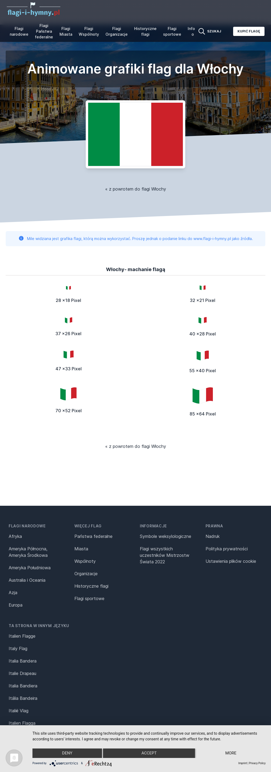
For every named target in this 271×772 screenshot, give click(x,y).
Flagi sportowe (172, 31)
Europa (15, 605)
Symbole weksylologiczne (165, 536)
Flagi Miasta (66, 31)
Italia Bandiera (23, 685)
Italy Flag (18, 648)
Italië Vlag (18, 710)
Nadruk (213, 536)
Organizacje (86, 573)
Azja (13, 592)
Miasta (81, 548)
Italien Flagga (22, 723)
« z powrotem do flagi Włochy (135, 189)
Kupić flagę (248, 31)
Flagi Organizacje (116, 31)
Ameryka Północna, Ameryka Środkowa (28, 552)
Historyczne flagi (145, 31)
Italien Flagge (22, 636)
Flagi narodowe (19, 31)
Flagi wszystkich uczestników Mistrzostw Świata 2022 (164, 555)
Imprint (242, 763)
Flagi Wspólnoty (89, 31)
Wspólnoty (85, 561)
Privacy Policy (257, 763)
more (230, 753)
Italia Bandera (23, 661)
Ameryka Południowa (30, 567)
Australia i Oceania (27, 580)
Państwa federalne (93, 536)
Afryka (15, 536)
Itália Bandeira (23, 698)
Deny (67, 753)
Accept (149, 753)
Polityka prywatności (227, 548)
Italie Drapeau (22, 673)
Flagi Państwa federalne (44, 31)
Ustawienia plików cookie (231, 561)
